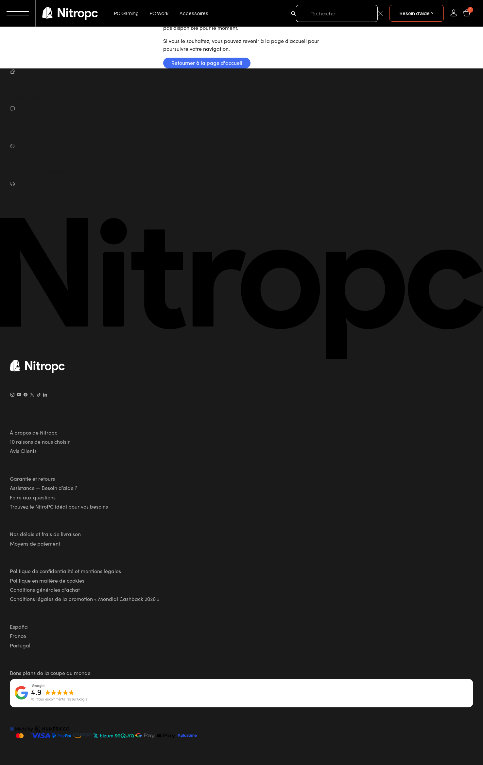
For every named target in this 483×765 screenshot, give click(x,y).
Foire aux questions (33, 497)
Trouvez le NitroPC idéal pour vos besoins (59, 506)
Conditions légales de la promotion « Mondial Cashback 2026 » (85, 598)
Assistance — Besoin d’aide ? (44, 487)
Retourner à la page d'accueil (206, 62)
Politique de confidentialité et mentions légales (65, 570)
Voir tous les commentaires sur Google (59, 699)
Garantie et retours (32, 478)
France (18, 635)
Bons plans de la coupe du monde (50, 672)
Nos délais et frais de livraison (45, 533)
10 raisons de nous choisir (40, 441)
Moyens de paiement (35, 543)
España (19, 626)
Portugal (20, 645)
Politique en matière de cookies (47, 580)
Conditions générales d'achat (45, 589)
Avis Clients (23, 450)
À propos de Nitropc (33, 432)
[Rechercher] (337, 13)
